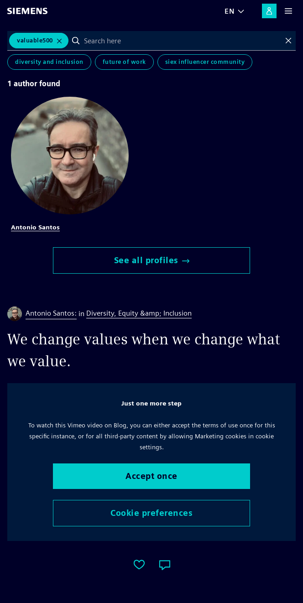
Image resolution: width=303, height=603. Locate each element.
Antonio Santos (35, 227)
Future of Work (124, 61)
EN (230, 11)
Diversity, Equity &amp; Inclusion (139, 313)
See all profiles (151, 260)
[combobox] (182, 40)
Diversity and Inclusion (49, 61)
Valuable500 (35, 40)
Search (75, 40)
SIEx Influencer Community (205, 61)
